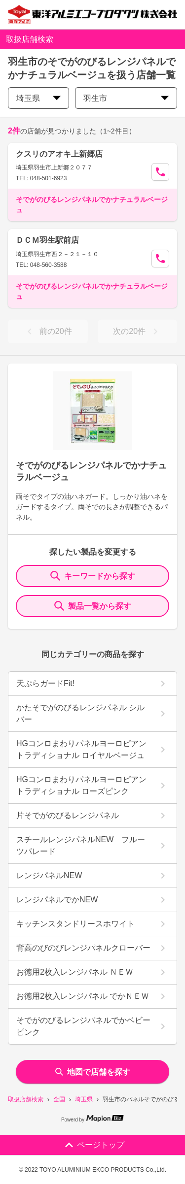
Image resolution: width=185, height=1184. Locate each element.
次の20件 (137, 331)
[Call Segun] (160, 172)
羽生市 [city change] (126, 98)
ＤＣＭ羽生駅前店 (47, 240)
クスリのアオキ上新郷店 (59, 154)
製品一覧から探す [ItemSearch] (92, 606)
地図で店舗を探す (92, 1072)
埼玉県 (84, 1099)
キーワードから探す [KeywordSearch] (92, 576)
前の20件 (48, 331)
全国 (59, 1099)
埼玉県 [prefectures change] (38, 98)
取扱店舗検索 (25, 1099)
